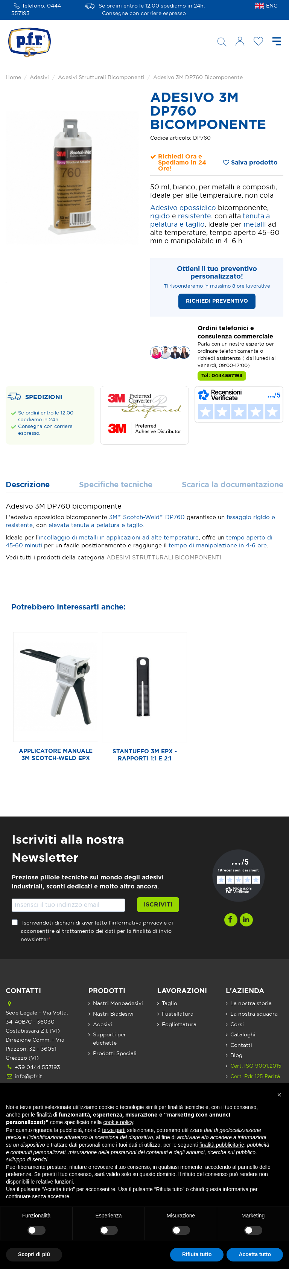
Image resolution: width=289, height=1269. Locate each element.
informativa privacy (136, 923)
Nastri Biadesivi (113, 1014)
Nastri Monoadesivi (118, 1003)
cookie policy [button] (118, 1122)
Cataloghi (243, 1034)
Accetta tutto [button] (255, 1254)
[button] (279, 1095)
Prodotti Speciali (115, 1053)
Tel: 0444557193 (221, 375)
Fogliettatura (179, 1024)
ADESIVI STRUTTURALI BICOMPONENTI (163, 558)
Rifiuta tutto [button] (197, 1254)
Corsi (237, 1024)
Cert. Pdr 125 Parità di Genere (255, 1081)
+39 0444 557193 (37, 1067)
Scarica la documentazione (232, 485)
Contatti (241, 1045)
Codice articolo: (171, 138)
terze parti (113, 1130)
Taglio (169, 1003)
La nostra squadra (254, 1014)
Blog (236, 1055)
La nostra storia (251, 1003)
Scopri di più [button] (34, 1254)
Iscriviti (158, 905)
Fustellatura (177, 1014)
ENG (272, 6)
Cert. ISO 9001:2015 (255, 1066)
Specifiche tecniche (115, 485)
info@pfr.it (28, 1076)
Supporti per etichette (109, 1039)
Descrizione (28, 485)
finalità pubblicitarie (221, 1145)
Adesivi (102, 1024)
